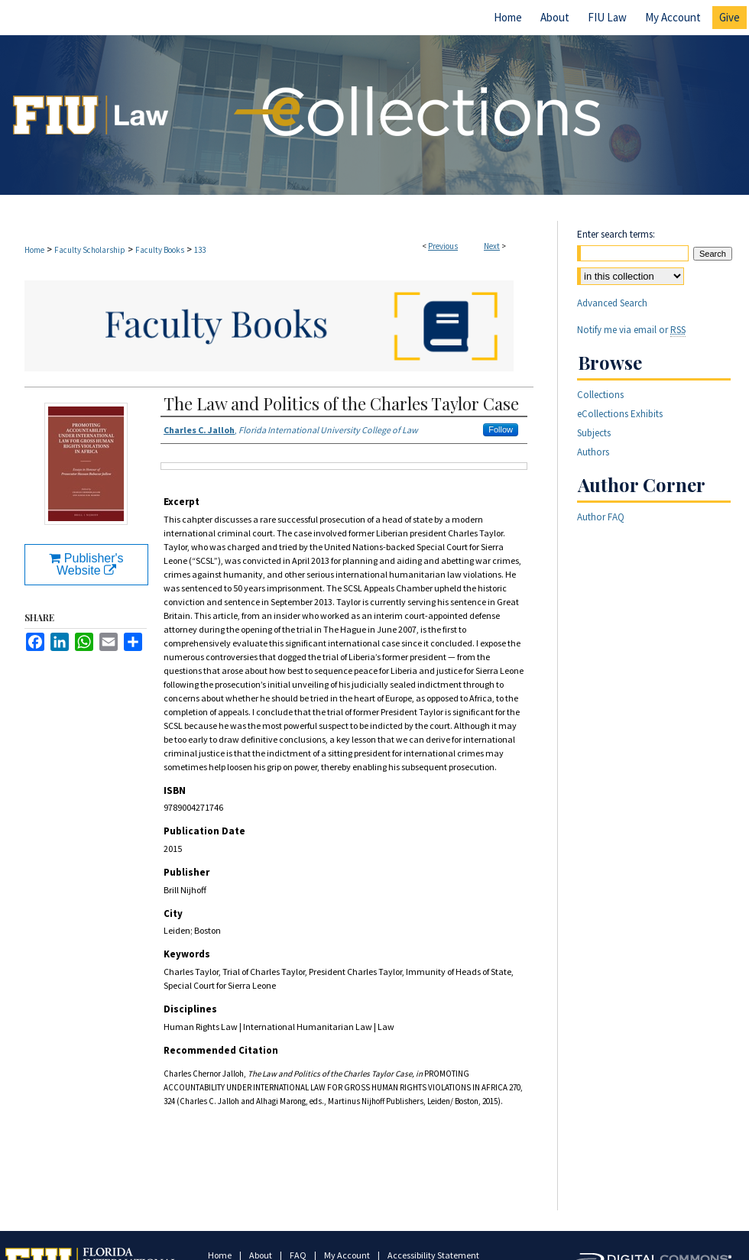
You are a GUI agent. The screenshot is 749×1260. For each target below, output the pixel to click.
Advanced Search (612, 302)
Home (34, 250)
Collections (600, 394)
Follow (500, 429)
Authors (593, 451)
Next (492, 246)
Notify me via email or (631, 329)
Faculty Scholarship (89, 250)
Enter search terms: (616, 234)
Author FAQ (600, 516)
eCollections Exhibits (620, 413)
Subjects (594, 432)
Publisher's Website (86, 564)
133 (200, 250)
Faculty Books (159, 250)
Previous (443, 246)
